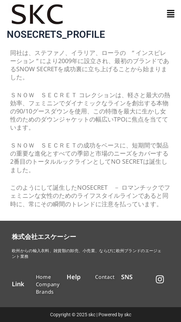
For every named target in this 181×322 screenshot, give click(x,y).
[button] (171, 14)
